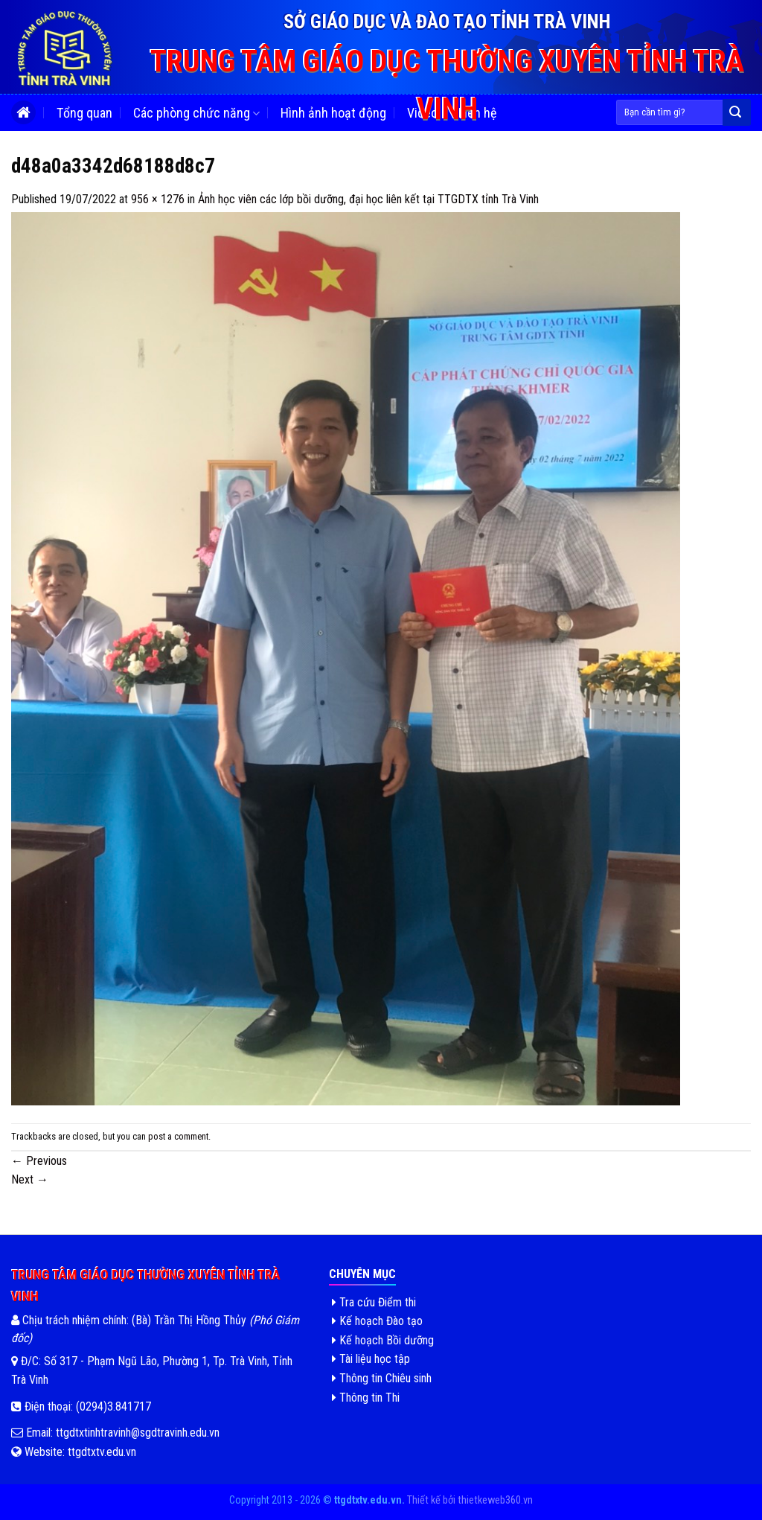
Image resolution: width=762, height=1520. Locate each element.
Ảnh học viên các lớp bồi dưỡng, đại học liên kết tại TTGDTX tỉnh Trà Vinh (368, 199)
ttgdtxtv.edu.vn (102, 1452)
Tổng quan (84, 113)
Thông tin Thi (366, 1397)
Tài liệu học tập (371, 1359)
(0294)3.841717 (113, 1406)
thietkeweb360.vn (495, 1500)
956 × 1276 (158, 199)
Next (29, 1179)
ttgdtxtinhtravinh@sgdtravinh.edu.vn (136, 1432)
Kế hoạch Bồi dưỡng (383, 1340)
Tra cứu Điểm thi (374, 1302)
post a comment (178, 1136)
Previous (39, 1161)
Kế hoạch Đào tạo (377, 1321)
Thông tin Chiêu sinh (382, 1378)
